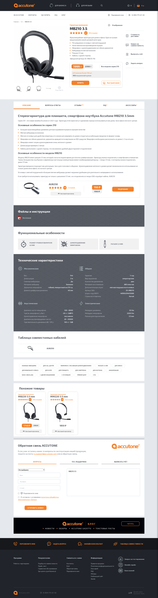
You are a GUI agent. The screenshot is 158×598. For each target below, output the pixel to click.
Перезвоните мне (116, 15)
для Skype (48, 370)
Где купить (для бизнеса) (47, 571)
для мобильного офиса (30, 370)
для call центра (48, 365)
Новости (50, 528)
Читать (130, 524)
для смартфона (80, 370)
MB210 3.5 (103, 482)
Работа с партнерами (21, 563)
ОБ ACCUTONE (19, 15)
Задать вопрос (134, 63)
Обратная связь (72, 569)
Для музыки (84, 5)
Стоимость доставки (133, 35)
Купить (80, 83)
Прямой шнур (81, 375)
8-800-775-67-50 (137, 15)
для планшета (63, 370)
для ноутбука (97, 370)
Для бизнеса (58, 5)
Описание (26, 105)
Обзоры (63, 528)
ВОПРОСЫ (37, 462)
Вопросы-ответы (53, 105)
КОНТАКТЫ (32, 15)
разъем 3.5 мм (103, 365)
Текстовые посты (105, 528)
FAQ (56, 15)
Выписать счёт (134, 54)
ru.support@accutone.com (45, 454)
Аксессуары (131, 105)
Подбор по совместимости (47, 563)
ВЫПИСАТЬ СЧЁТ (120, 462)
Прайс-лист (42, 566)
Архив (93, 579)
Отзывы (78, 105)
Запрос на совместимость (135, 45)
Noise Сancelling (27, 375)
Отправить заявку (36, 508)
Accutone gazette (81, 528)
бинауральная (113, 370)
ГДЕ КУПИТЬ (45, 15)
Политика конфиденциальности (102, 566)
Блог (64, 15)
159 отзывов (93, 33)
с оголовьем (66, 375)
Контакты (70, 563)
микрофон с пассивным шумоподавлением (76, 365)
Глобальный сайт (97, 576)
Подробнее (123, 189)
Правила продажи (97, 563)
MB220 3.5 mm (26, 396)
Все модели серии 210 (110, 66)
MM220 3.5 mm (59, 396)
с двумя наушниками (47, 375)
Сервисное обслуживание (47, 569)
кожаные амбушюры (29, 365)
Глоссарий (94, 569)
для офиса (118, 365)
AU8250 (50, 348)
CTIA (94, 375)
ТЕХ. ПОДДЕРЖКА (79, 462)
